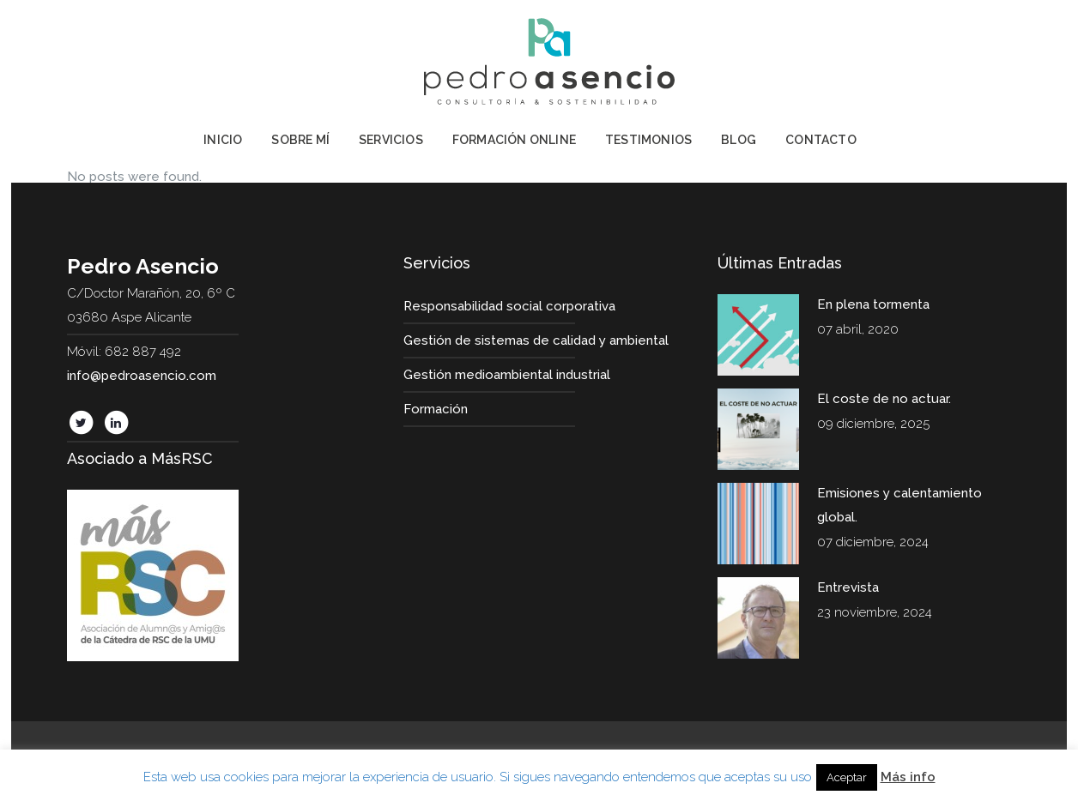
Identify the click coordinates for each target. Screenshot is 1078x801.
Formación (435, 409)
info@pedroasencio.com (141, 375)
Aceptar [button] (847, 777)
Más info (908, 777)
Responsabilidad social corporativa (509, 306)
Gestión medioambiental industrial (506, 374)
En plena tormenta (873, 304)
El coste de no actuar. (884, 399)
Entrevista (848, 587)
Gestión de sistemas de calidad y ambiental (536, 340)
